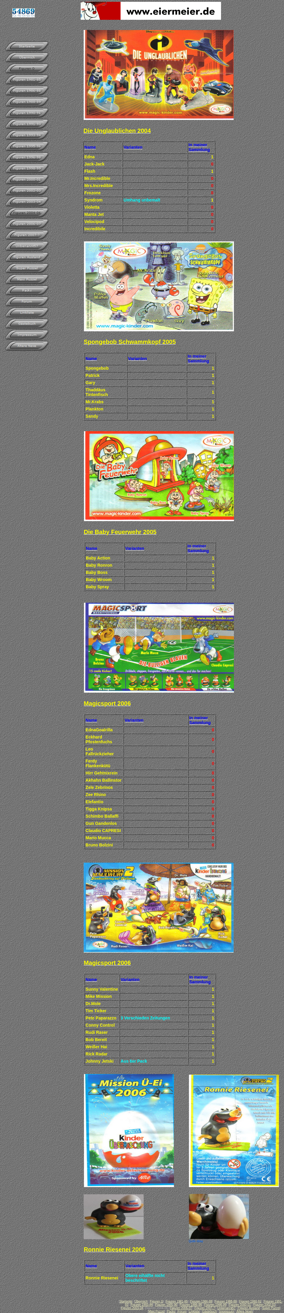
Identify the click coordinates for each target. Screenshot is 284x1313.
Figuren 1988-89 (226, 1301)
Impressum (226, 1311)
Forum (182, 1311)
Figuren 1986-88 (201, 1301)
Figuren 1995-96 (166, 1304)
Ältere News (245, 1311)
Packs (171, 1311)
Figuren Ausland (249, 1308)
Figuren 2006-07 (181, 1308)
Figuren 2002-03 (264, 1304)
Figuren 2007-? (205, 1308)
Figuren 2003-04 (132, 1308)
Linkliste (194, 1311)
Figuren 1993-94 (142, 1304)
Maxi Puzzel (156, 1311)
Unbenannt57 (226, 1308)
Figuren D (156, 1301)
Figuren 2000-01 (240, 1304)
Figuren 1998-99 (215, 1304)
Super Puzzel (271, 1308)
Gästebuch (209, 1311)
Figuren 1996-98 (191, 1304)
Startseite (125, 1301)
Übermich (141, 1301)
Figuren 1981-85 (176, 1301)
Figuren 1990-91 (250, 1301)
